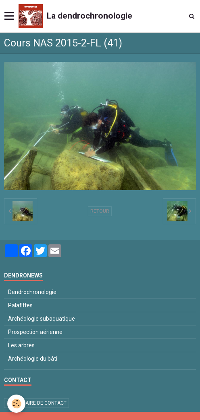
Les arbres (21, 345)
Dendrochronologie (32, 292)
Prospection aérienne (35, 332)
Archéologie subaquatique (41, 318)
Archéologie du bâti (32, 358)
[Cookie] (16, 404)
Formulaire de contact (36, 403)
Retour (99, 211)
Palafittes (20, 305)
